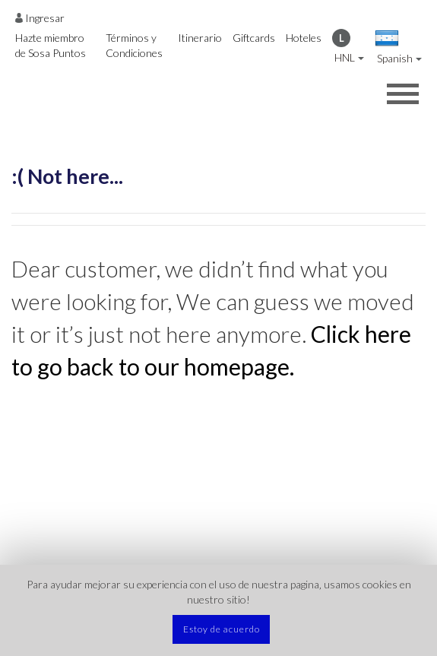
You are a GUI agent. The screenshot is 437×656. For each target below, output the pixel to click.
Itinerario (200, 37)
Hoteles (303, 37)
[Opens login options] (40, 17)
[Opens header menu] (403, 93)
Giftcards (254, 37)
